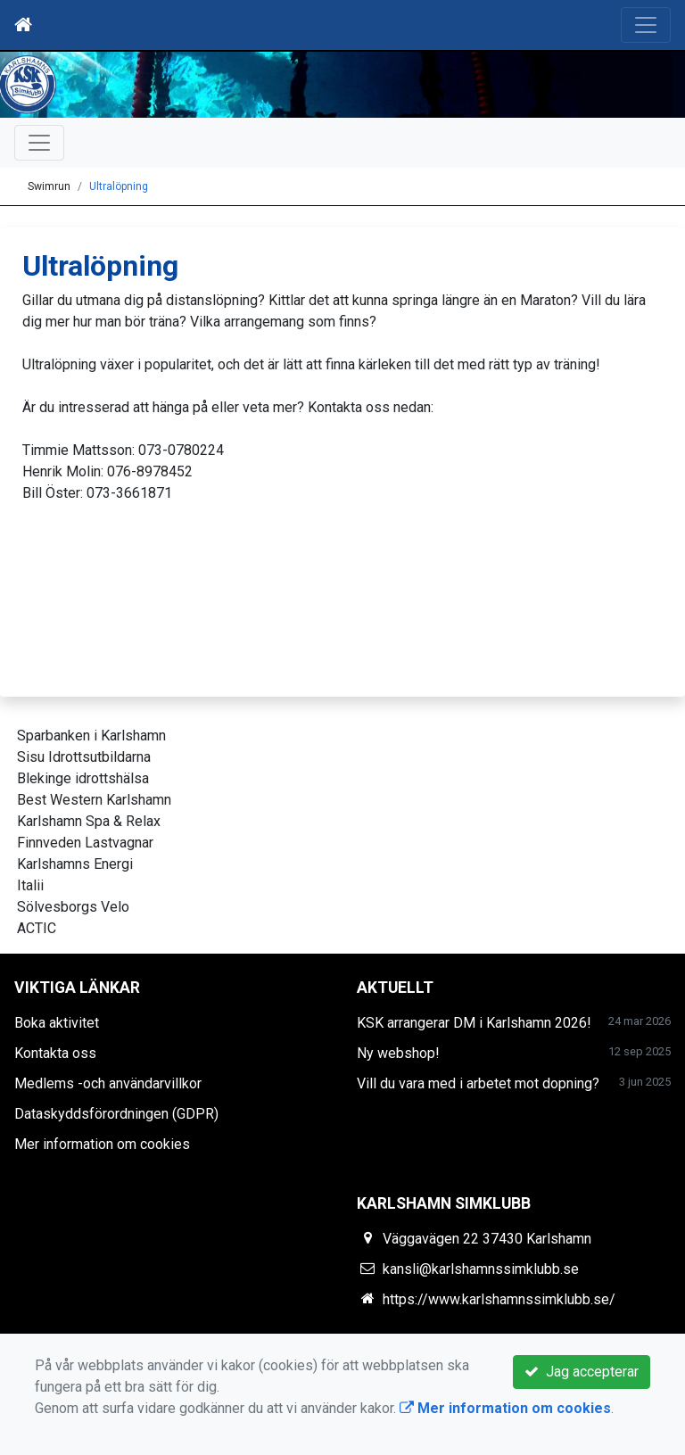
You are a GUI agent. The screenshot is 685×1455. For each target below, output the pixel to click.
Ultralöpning (118, 186)
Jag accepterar (581, 1371)
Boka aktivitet (56, 1022)
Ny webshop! (398, 1053)
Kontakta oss (55, 1053)
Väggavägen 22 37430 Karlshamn (487, 1238)
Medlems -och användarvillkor (108, 1083)
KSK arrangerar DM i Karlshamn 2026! (474, 1022)
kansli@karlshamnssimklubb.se (481, 1269)
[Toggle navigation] (646, 25)
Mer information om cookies (102, 1144)
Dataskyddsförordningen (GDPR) (116, 1113)
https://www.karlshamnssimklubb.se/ (499, 1299)
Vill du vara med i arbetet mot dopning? (478, 1083)
